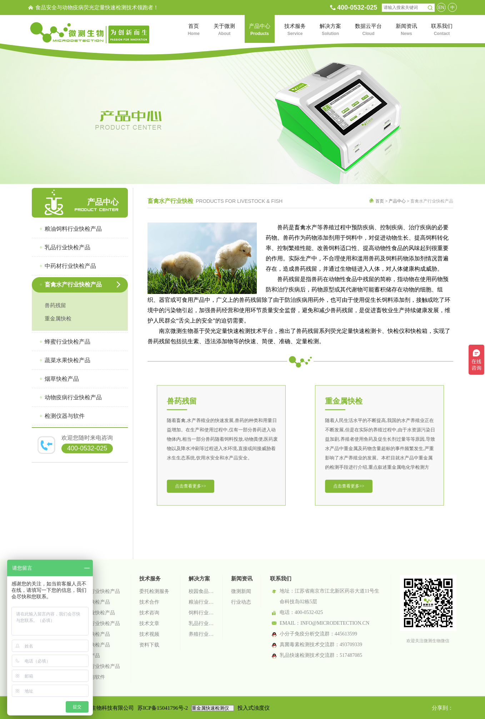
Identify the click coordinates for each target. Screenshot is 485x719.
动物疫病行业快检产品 (95, 666)
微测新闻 (241, 591)
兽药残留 (55, 305)
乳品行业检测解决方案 (201, 623)
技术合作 (149, 602)
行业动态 (241, 602)
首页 (379, 201)
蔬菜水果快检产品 (90, 645)
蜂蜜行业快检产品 (90, 634)
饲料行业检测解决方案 (201, 612)
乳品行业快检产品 (90, 602)
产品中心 (397, 201)
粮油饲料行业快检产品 (95, 591)
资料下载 (149, 645)
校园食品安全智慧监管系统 (201, 591)
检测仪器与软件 (87, 677)
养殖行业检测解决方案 (201, 634)
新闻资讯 (241, 578)
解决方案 (199, 578)
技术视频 (149, 634)
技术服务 (150, 578)
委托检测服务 (154, 591)
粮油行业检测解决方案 (201, 602)
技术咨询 (149, 612)
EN (441, 7)
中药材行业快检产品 (92, 612)
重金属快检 (58, 318)
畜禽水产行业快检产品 (95, 623)
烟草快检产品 (85, 655)
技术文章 (149, 623)
